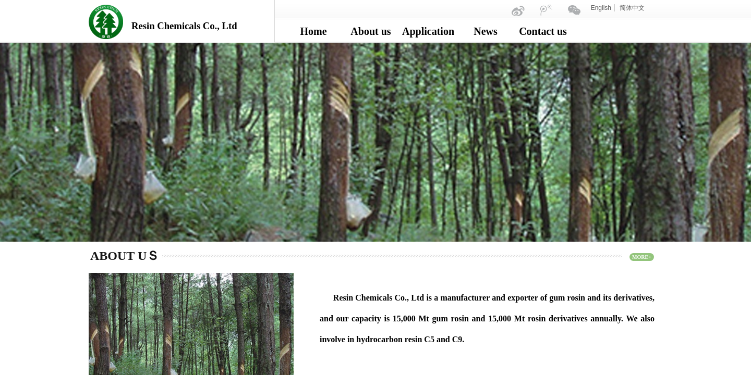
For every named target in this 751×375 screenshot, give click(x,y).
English (601, 7)
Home (313, 31)
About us (370, 31)
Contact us (543, 31)
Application (428, 31)
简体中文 (632, 7)
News (486, 31)
